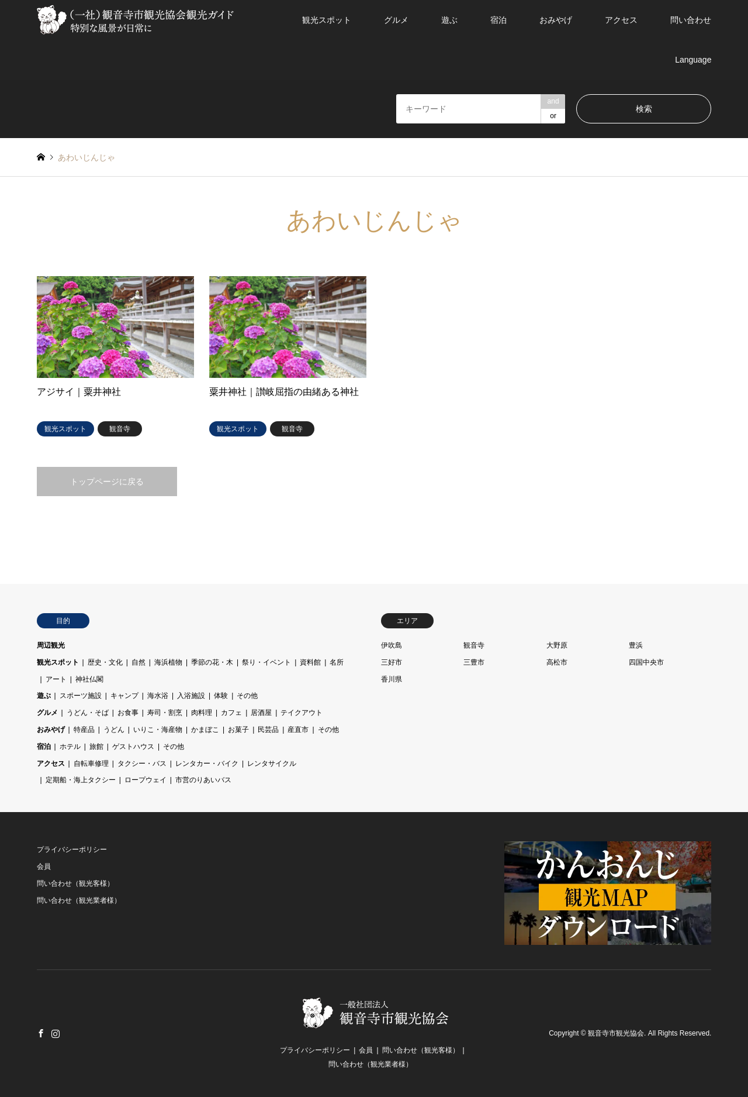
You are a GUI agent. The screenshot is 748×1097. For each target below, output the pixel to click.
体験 (221, 696)
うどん (113, 729)
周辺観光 (51, 645)
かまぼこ (205, 729)
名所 (337, 662)
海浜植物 (168, 662)
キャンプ (124, 696)
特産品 (84, 729)
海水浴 (157, 696)
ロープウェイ (145, 780)
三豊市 (473, 662)
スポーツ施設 (81, 696)
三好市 (391, 662)
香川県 (391, 679)
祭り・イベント (266, 662)
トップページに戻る (107, 481)
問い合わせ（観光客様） (75, 883)
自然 (138, 662)
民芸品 (268, 729)
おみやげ (555, 20)
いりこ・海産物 (157, 729)
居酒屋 (261, 713)
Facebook (41, 1033)
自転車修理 (91, 763)
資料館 (310, 662)
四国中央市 (646, 662)
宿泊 (498, 20)
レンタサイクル (271, 763)
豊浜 (636, 645)
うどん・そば (88, 713)
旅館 (96, 746)
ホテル (70, 746)
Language (693, 59)
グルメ (396, 20)
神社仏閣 (89, 679)
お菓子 (238, 729)
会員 (44, 866)
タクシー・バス (142, 763)
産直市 (298, 729)
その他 (247, 696)
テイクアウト (301, 713)
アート (56, 679)
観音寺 (473, 645)
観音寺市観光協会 (616, 1033)
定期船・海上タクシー (81, 780)
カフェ (231, 713)
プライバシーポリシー (72, 849)
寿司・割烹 (164, 713)
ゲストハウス (133, 746)
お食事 (127, 713)
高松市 (556, 662)
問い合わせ (690, 20)
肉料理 (201, 713)
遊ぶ (449, 20)
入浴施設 (191, 696)
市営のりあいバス (203, 780)
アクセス (621, 20)
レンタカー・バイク (206, 763)
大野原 (556, 645)
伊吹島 (391, 645)
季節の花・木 (212, 662)
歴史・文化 (105, 662)
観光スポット (326, 20)
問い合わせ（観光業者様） (79, 900)
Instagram (55, 1033)
